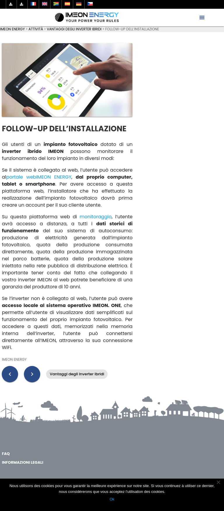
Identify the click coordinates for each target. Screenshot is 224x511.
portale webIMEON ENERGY (38, 177)
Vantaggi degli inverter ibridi (77, 374)
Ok (112, 499)
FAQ (6, 453)
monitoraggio (96, 216)
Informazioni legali (22, 462)
